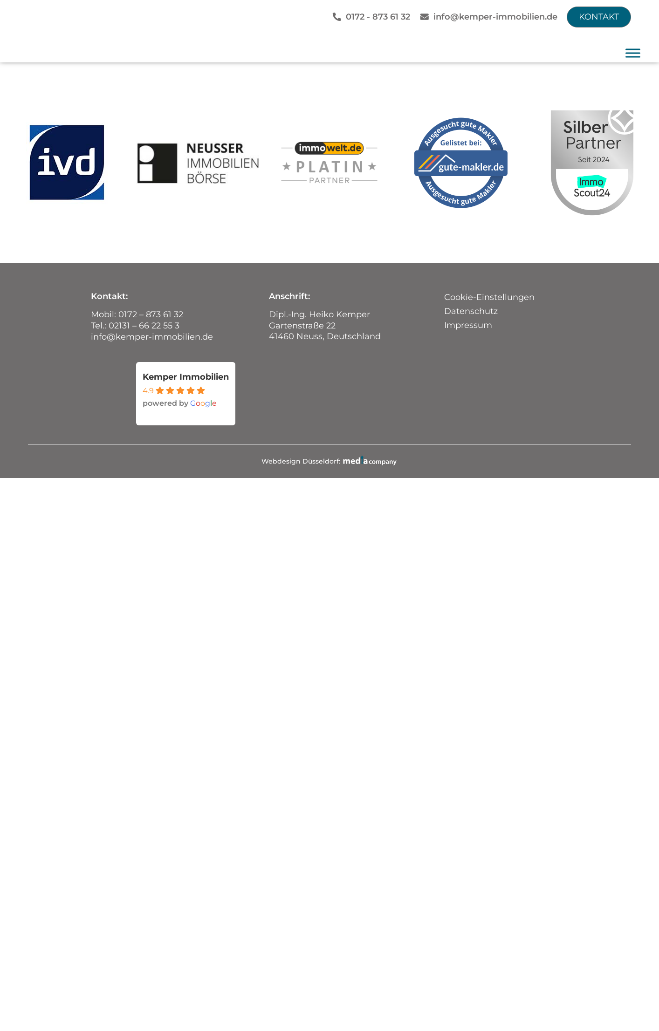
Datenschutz (471, 311)
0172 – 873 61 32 (150, 314)
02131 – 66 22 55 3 (144, 326)
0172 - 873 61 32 (378, 17)
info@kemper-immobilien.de (495, 17)
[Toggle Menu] (632, 52)
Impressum (468, 325)
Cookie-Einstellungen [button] (489, 297)
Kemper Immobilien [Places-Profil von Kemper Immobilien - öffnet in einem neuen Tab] (186, 376)
